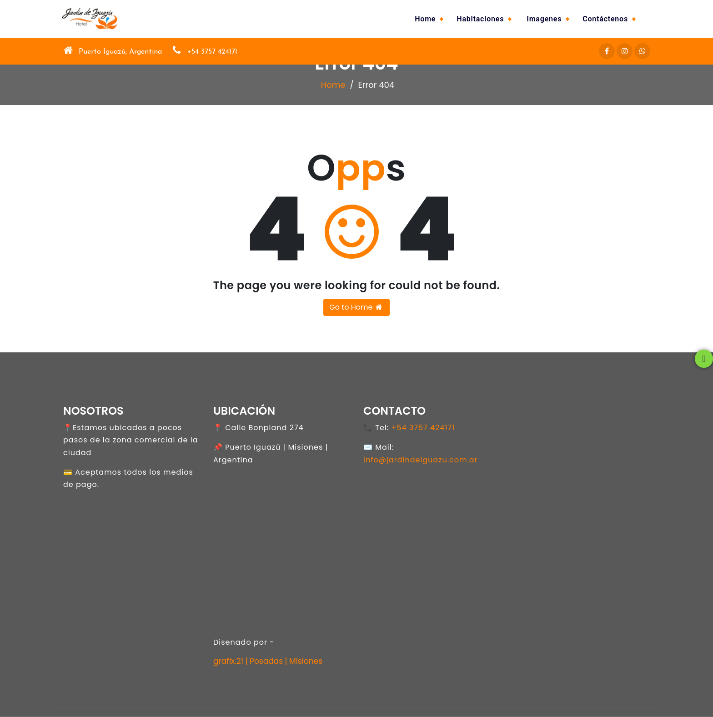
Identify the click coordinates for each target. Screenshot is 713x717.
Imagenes (544, 19)
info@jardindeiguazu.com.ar (420, 460)
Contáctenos (605, 19)
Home (425, 19)
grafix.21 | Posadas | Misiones (267, 661)
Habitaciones (480, 19)
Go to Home (356, 307)
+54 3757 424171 (423, 427)
